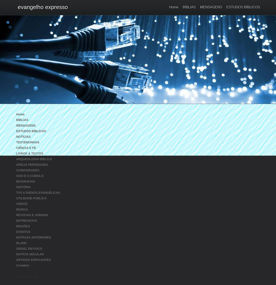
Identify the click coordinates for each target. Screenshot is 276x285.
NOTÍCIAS (23, 136)
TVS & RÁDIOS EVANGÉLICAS (38, 192)
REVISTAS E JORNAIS (32, 215)
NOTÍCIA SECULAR (30, 254)
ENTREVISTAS (26, 220)
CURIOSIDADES (27, 170)
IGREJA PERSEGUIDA (32, 164)
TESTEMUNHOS (27, 142)
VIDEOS (22, 204)
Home (174, 7)
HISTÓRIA (23, 187)
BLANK (21, 243)
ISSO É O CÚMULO (30, 176)
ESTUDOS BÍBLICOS (243, 7)
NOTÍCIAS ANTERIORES (33, 237)
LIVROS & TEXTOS (29, 153)
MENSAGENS (211, 7)
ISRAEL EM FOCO (29, 248)
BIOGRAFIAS (25, 181)
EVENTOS (23, 232)
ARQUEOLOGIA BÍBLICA (34, 159)
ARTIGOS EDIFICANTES (33, 260)
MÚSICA (22, 209)
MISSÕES (23, 226)
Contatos (22, 265)
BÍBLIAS (189, 7)
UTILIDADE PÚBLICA (31, 198)
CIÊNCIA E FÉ (26, 148)
